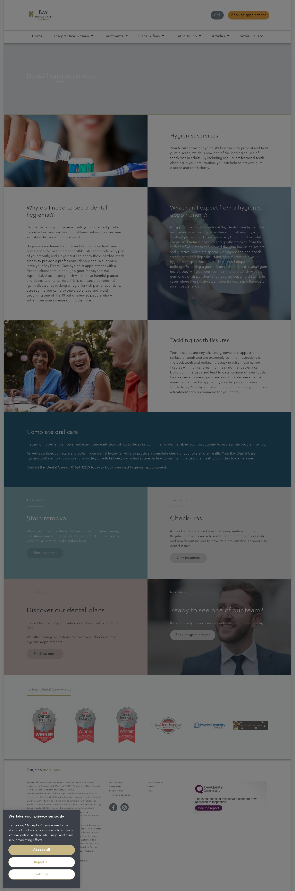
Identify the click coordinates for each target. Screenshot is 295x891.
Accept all (41, 850)
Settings (41, 874)
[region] (41, 849)
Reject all (42, 862)
